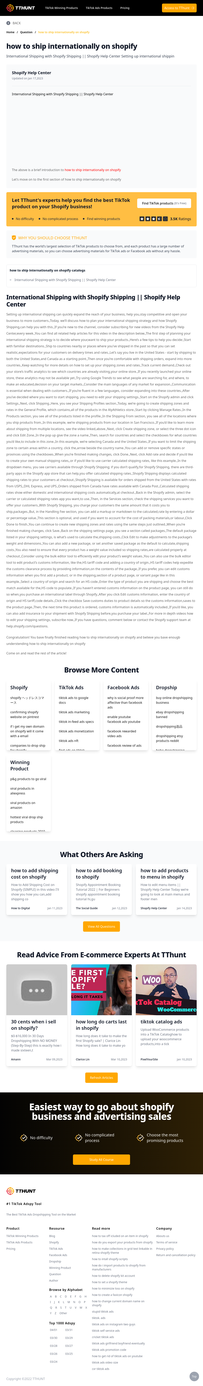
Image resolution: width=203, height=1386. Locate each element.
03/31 (69, 1330)
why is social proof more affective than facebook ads (125, 703)
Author (53, 1280)
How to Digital (20, 908)
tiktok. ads (98, 1318)
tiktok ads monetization (76, 731)
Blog (52, 1236)
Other (63, 1313)
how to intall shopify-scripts (110, 1259)
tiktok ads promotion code (109, 1350)
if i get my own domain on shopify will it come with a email (27, 731)
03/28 (53, 1346)
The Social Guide (87, 908)
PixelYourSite (149, 1059)
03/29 (69, 1338)
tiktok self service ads (106, 1330)
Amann (16, 1059)
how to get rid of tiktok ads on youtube (117, 1356)
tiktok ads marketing (74, 712)
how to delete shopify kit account (113, 1276)
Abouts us (162, 1236)
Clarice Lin (83, 1059)
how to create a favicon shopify (112, 1295)
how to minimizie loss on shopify (113, 1288)
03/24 (53, 1362)
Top (194, 1376)
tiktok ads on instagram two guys (113, 1324)
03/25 (69, 1354)
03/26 (53, 1354)
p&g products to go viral (28, 779)
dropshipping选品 (169, 726)
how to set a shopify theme (109, 1282)
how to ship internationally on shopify (64, 32)
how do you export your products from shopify (122, 1242)
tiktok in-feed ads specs (76, 721)
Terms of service (166, 1242)
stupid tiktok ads (103, 1311)
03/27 (69, 1346)
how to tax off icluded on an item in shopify (120, 1236)
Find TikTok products (164, 203)
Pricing (124, 8)
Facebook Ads (58, 1255)
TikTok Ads (56, 1249)
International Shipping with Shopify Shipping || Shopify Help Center (65, 280)
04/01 (53, 1330)
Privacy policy (165, 1249)
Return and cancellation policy (175, 1255)
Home (10, 32)
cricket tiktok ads (103, 1337)
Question (26, 32)
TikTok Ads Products (99, 8)
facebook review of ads (124, 745)
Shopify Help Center (31, 72)
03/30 (53, 1338)
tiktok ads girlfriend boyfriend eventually (118, 1343)
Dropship (55, 1261)
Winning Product (60, 1268)
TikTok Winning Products (61, 8)
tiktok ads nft (68, 741)
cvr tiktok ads (100, 1369)
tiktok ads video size (105, 1362)
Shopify (54, 1242)
